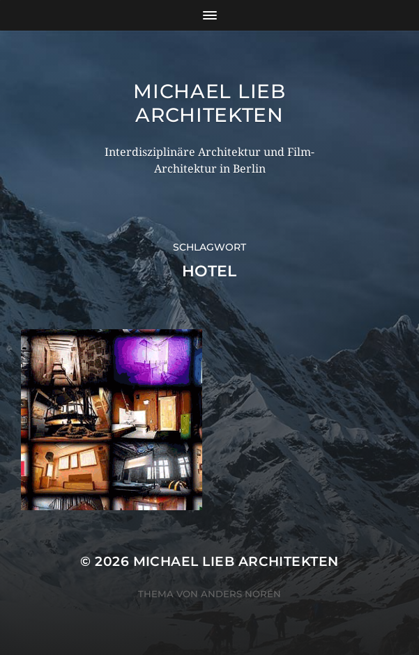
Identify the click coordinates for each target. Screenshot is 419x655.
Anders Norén (241, 593)
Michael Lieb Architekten (209, 103)
